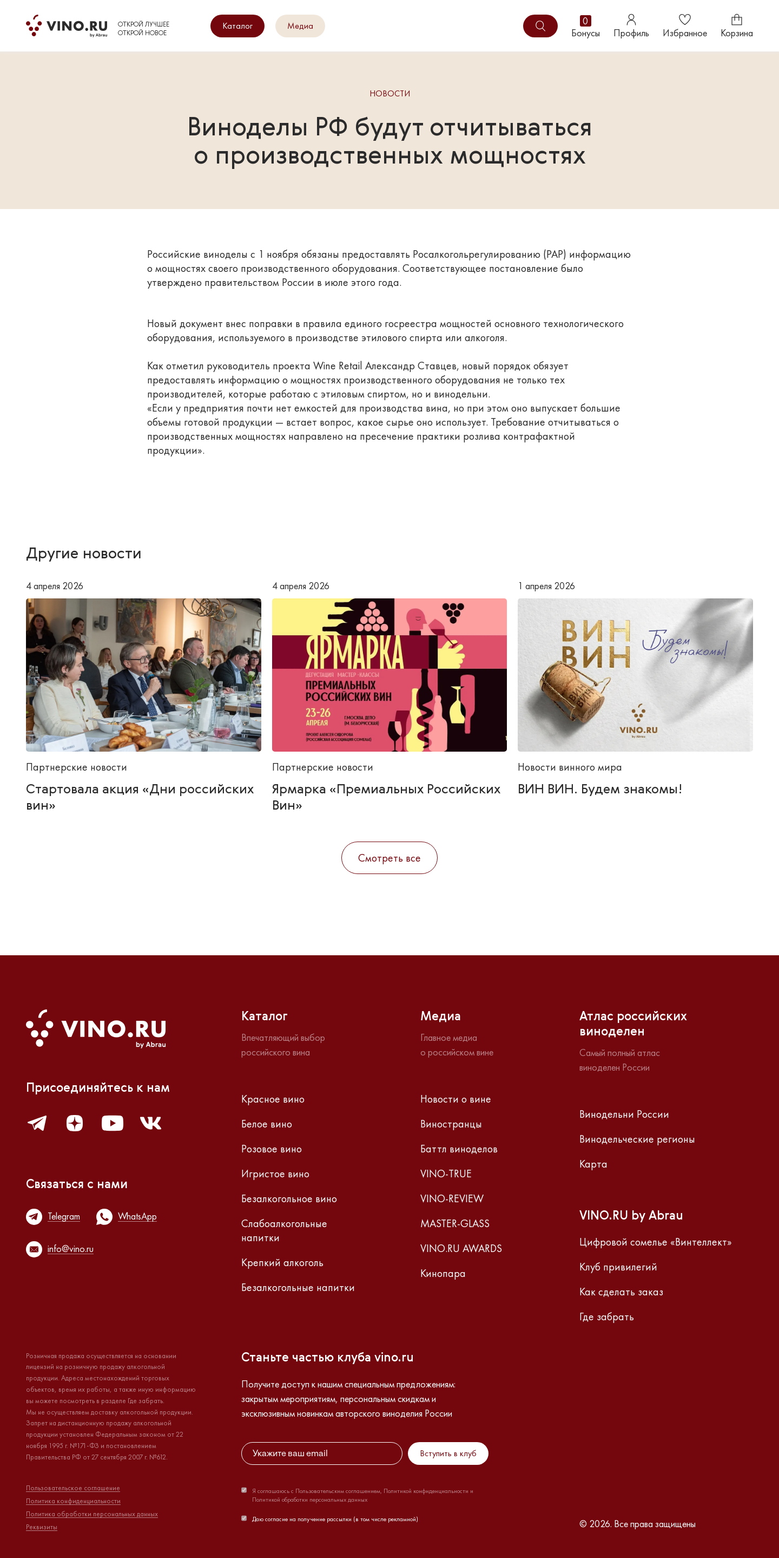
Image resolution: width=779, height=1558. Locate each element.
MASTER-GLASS (455, 1223)
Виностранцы (451, 1124)
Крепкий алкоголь (282, 1262)
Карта (593, 1164)
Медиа (300, 25)
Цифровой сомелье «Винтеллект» (655, 1242)
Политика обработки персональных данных (92, 1514)
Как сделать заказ (621, 1292)
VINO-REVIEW (452, 1198)
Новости (389, 94)
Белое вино (266, 1124)
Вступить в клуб (448, 1453)
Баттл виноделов (459, 1149)
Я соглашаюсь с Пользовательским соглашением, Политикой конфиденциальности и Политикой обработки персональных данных (362, 1495)
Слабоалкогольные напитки (284, 1230)
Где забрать (606, 1316)
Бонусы (585, 26)
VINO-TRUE (446, 1173)
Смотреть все (389, 858)
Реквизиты (41, 1527)
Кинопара (443, 1273)
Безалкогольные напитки (298, 1287)
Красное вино (273, 1099)
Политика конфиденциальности (73, 1501)
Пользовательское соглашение (73, 1488)
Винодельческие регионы (637, 1139)
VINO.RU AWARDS (461, 1248)
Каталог (237, 25)
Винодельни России (624, 1114)
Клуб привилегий (618, 1267)
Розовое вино (271, 1149)
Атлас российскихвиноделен (633, 1024)
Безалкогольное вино (289, 1198)
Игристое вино (275, 1173)
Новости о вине (455, 1099)
